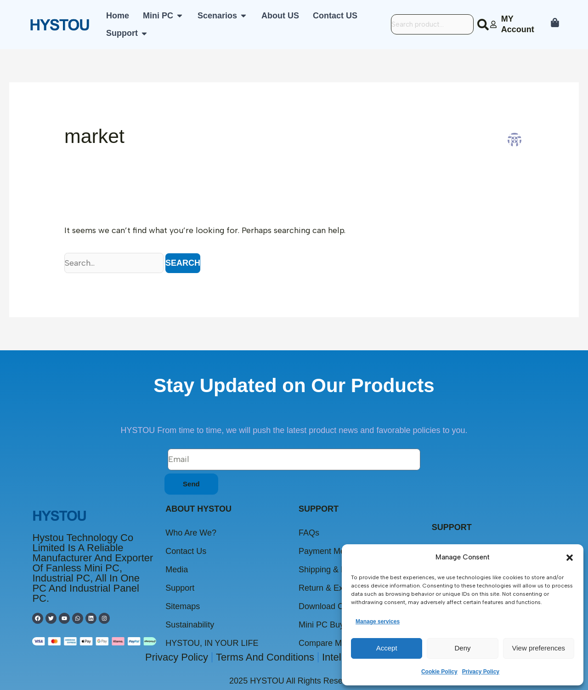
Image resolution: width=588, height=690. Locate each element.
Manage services (378, 621)
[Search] (484, 24)
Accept (386, 648)
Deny (462, 648)
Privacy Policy (480, 671)
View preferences (538, 648)
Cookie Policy (439, 671)
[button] (569, 557)
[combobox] (432, 24)
